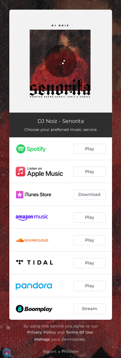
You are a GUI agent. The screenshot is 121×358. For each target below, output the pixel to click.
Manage (42, 339)
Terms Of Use (79, 332)
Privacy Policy (41, 332)
